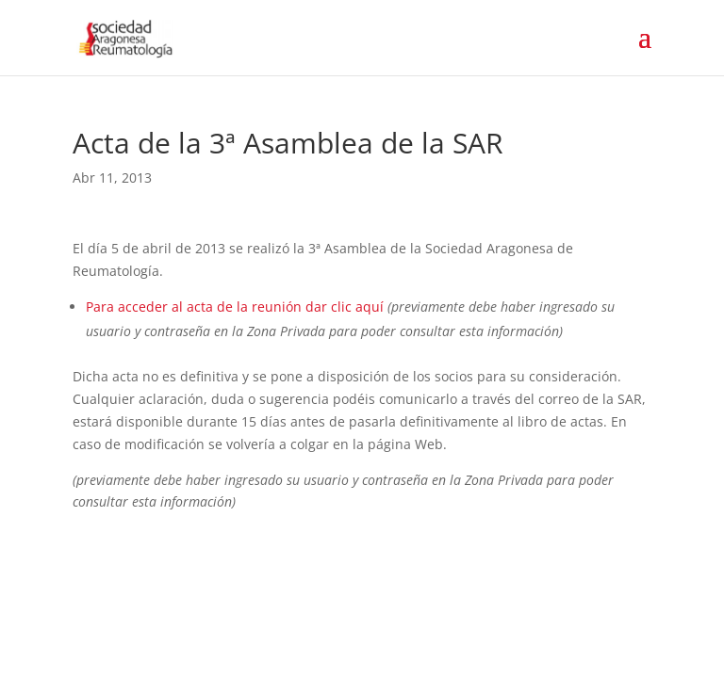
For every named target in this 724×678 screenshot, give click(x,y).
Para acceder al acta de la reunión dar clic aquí (235, 306)
